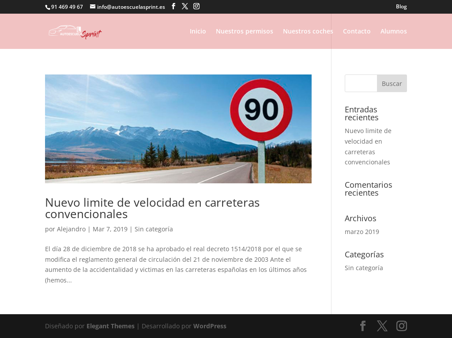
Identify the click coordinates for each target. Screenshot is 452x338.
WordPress (209, 326)
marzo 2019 (362, 231)
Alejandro (71, 229)
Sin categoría (154, 229)
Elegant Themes (111, 326)
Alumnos (393, 31)
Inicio (198, 31)
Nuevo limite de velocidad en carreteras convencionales (152, 208)
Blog (401, 7)
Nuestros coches (308, 31)
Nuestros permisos (244, 31)
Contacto (357, 31)
